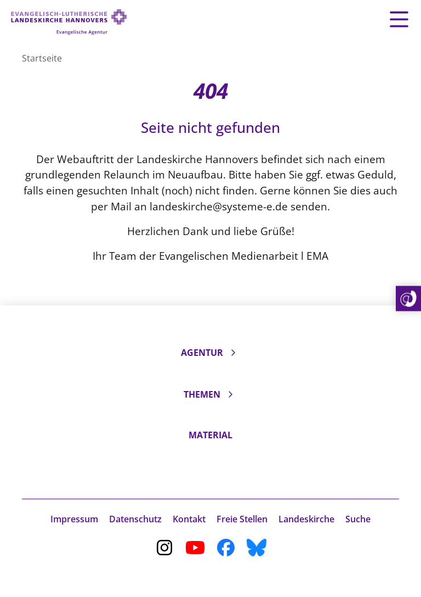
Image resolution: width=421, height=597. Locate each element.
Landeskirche (306, 519)
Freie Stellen (242, 519)
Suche (358, 519)
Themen (202, 394)
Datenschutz (135, 519)
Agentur (202, 353)
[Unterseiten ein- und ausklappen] (233, 352)
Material (210, 435)
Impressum (74, 519)
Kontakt (189, 519)
